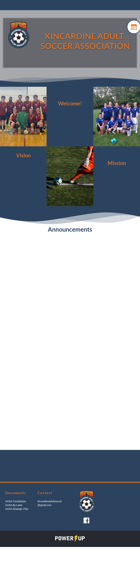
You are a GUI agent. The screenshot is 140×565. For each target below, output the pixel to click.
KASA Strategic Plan (16, 508)
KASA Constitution (15, 501)
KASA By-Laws (13, 505)
